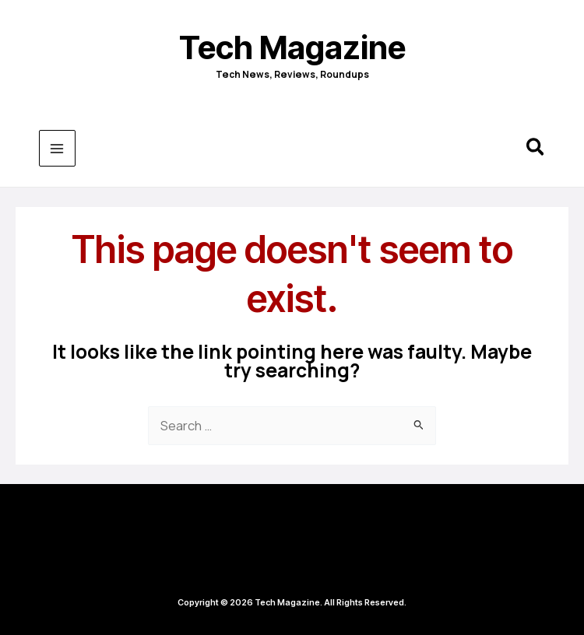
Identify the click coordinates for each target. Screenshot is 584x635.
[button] (536, 149)
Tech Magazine (292, 47)
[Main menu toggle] (57, 148)
